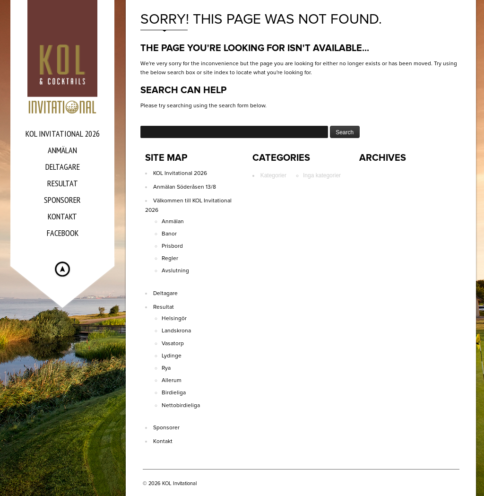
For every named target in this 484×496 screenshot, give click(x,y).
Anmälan (173, 221)
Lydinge (172, 355)
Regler (170, 258)
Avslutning (175, 270)
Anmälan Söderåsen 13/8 (184, 186)
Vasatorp (173, 343)
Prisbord (172, 246)
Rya (166, 368)
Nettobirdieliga (181, 405)
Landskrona (176, 330)
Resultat (163, 307)
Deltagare (165, 293)
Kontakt (163, 441)
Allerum (172, 380)
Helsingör (174, 318)
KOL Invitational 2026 (180, 173)
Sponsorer (166, 427)
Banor (169, 233)
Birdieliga (174, 392)
